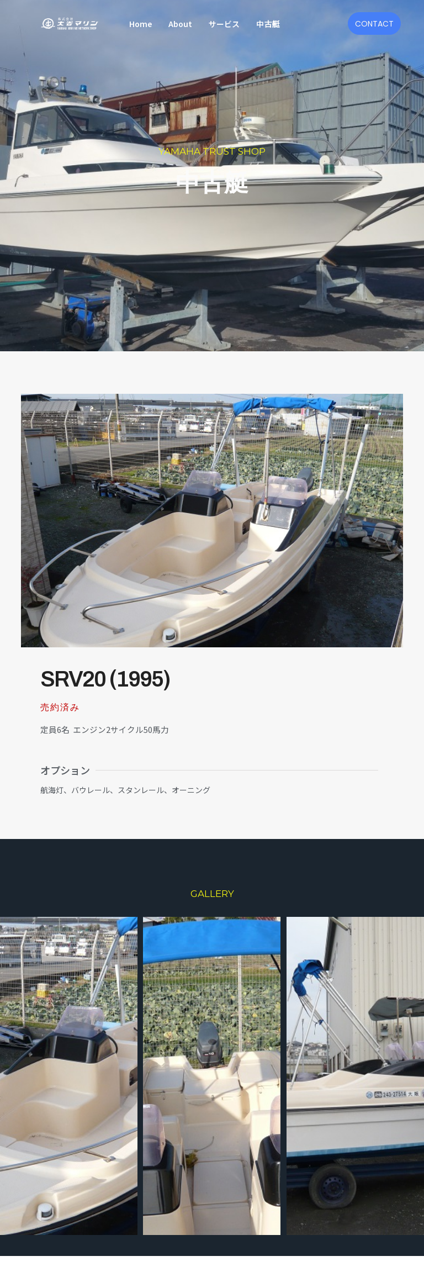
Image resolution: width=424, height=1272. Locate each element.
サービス (224, 23)
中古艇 (267, 23)
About (180, 23)
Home (140, 23)
